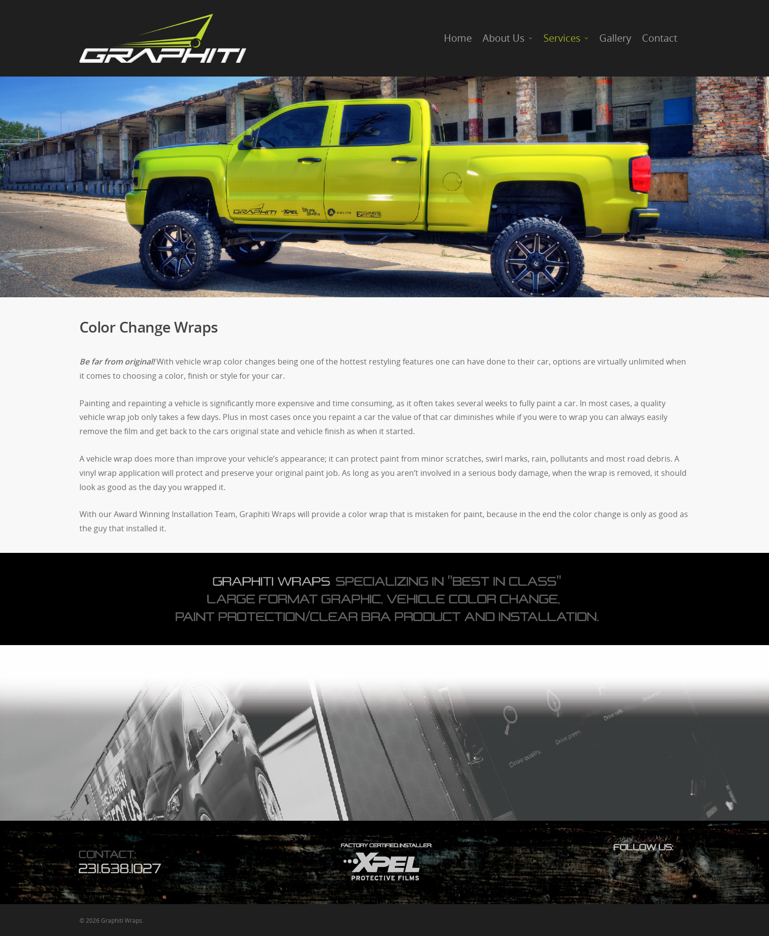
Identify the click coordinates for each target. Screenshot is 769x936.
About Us (508, 38)
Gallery (615, 38)
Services (566, 38)
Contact (659, 38)
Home (458, 38)
